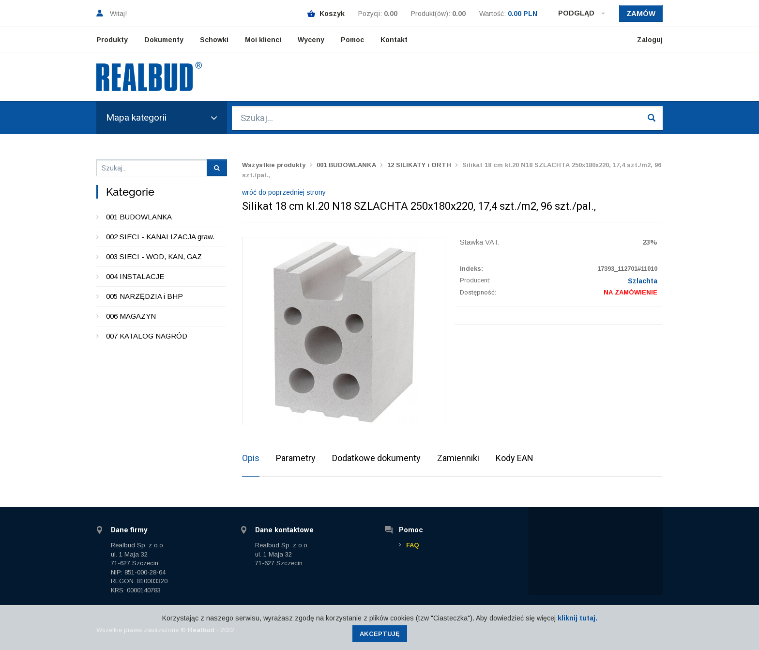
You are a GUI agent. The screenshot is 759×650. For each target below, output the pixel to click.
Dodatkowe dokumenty (376, 458)
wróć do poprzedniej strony (284, 192)
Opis (250, 458)
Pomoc (352, 40)
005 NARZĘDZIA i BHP (144, 296)
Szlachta (642, 281)
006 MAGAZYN (131, 316)
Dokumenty (163, 40)
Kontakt (394, 40)
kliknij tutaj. (577, 618)
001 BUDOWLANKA (139, 217)
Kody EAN (514, 458)
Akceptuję (380, 633)
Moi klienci (263, 40)
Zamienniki (458, 458)
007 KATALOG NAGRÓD (146, 336)
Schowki (214, 40)
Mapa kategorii (161, 117)
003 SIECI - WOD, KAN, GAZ (154, 256)
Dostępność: (478, 292)
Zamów (640, 13)
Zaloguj (650, 40)
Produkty (112, 40)
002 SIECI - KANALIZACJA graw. (160, 236)
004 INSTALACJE (135, 276)
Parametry (296, 458)
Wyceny (311, 40)
